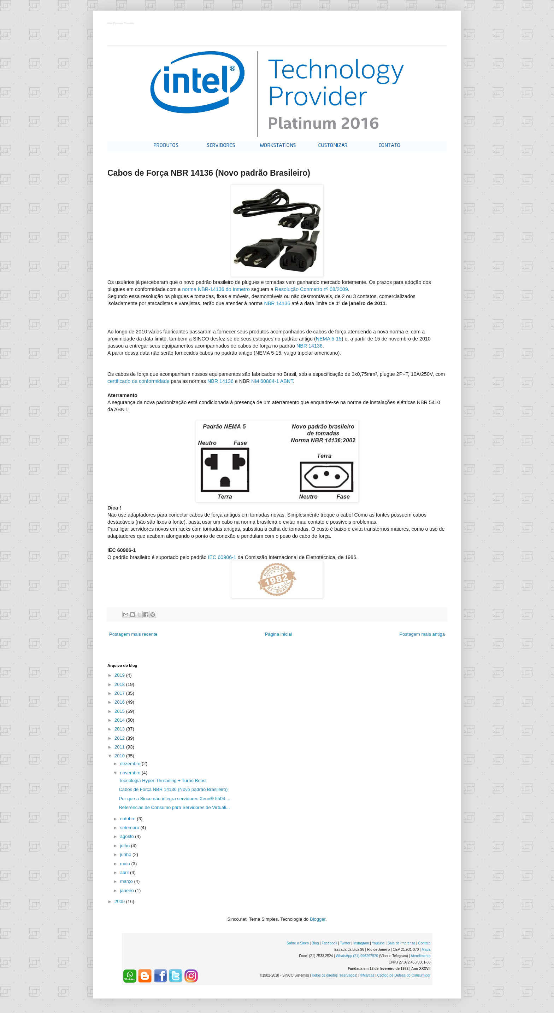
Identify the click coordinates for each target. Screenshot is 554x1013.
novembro (131, 772)
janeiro (127, 890)
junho (126, 854)
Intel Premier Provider (121, 23)
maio (125, 863)
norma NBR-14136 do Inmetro (216, 289)
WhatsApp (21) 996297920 (357, 956)
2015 (120, 711)
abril (125, 872)
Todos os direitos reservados (333, 975)
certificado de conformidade (138, 381)
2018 (120, 684)
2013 (120, 729)
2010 (120, 755)
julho (125, 845)
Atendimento (420, 956)
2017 (120, 693)
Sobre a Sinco (298, 943)
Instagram (361, 943)
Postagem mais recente (133, 634)
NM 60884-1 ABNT (272, 381)
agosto (127, 836)
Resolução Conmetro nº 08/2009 (311, 289)
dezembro (131, 763)
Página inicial (278, 634)
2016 (120, 702)
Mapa (426, 949)
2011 (120, 747)
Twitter (345, 943)
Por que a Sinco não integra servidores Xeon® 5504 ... (174, 798)
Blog (315, 943)
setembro (130, 827)
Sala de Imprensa (401, 943)
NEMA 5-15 (329, 339)
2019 (120, 675)
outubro (128, 818)
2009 (120, 901)
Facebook (329, 943)
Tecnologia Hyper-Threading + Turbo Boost (162, 780)
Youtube (378, 943)
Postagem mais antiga (422, 634)
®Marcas (367, 975)
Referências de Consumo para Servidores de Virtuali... (174, 807)
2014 (120, 720)
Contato (424, 943)
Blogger (317, 919)
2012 (120, 738)
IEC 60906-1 (222, 557)
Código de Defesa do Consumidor (404, 975)
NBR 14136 (277, 303)
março (127, 881)
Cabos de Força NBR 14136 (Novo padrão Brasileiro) (173, 789)
